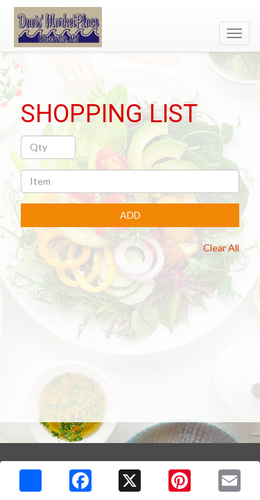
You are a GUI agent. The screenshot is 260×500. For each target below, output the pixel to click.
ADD (130, 215)
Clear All (221, 247)
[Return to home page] (130, 27)
